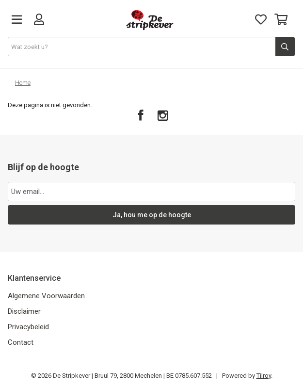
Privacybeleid (28, 326)
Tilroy (263, 375)
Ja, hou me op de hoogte (151, 215)
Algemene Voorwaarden (46, 295)
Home (23, 82)
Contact (20, 342)
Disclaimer (24, 311)
